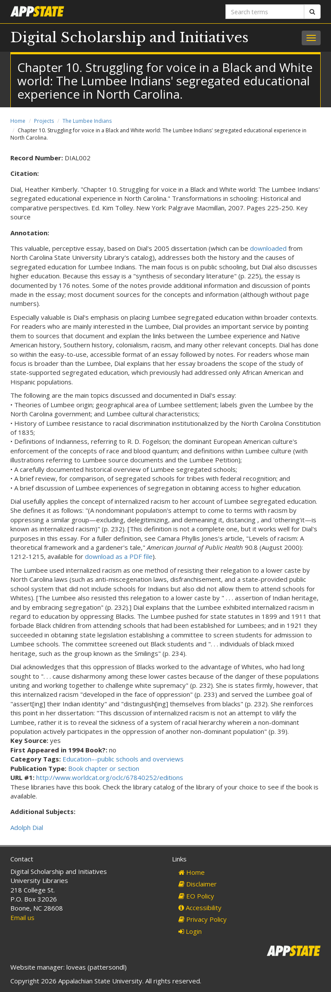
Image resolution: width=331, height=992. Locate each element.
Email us (22, 917)
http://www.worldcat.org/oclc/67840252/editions (109, 777)
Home (17, 121)
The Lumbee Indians (87, 121)
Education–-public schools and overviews (123, 759)
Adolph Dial (26, 827)
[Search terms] (264, 11)
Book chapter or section (103, 768)
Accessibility (200, 907)
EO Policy (196, 896)
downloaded (268, 248)
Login (190, 931)
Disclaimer (197, 884)
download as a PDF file (119, 556)
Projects (44, 121)
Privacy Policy (202, 919)
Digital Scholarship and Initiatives (129, 37)
